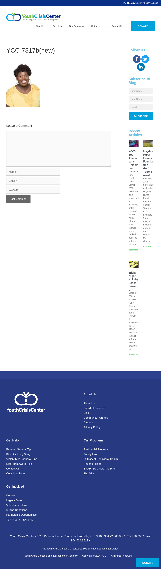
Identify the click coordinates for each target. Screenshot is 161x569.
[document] (80, 284)
